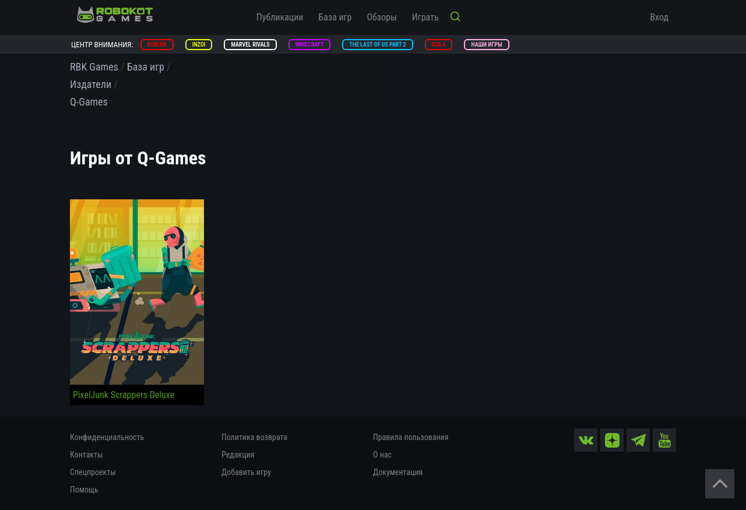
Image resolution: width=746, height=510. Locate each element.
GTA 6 (439, 44)
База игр (335, 17)
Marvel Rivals (250, 44)
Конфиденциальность (107, 437)
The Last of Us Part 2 (377, 44)
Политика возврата (254, 437)
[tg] (638, 440)
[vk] (585, 440)
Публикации (280, 17)
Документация (398, 472)
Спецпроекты (93, 472)
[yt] (664, 440)
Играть (425, 17)
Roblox (157, 44)
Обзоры (381, 17)
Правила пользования (410, 437)
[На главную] (115, 14)
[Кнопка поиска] (455, 17)
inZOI (199, 44)
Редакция (237, 454)
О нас (382, 454)
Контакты (86, 454)
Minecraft (309, 44)
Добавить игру (246, 472)
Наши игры (486, 44)
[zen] (612, 440)
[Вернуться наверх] (719, 483)
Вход (659, 17)
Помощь (84, 489)
